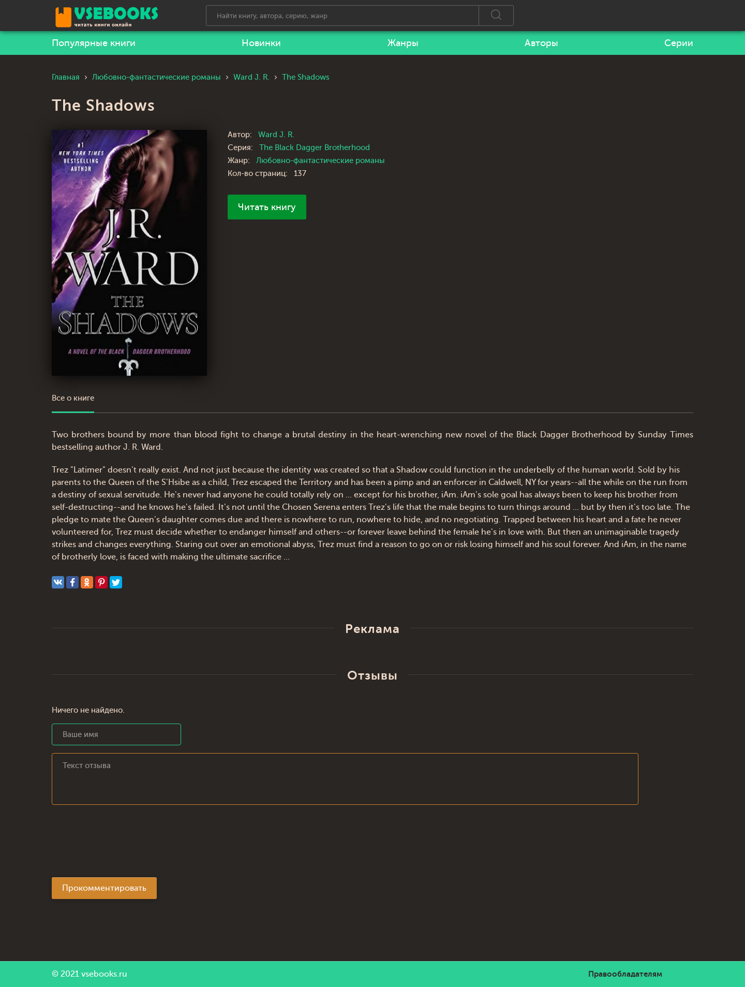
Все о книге (73, 398)
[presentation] (130, 844)
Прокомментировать (104, 888)
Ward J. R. (276, 134)
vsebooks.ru (104, 974)
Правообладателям (625, 974)
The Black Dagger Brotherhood (314, 147)
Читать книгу (267, 207)
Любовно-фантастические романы (320, 160)
